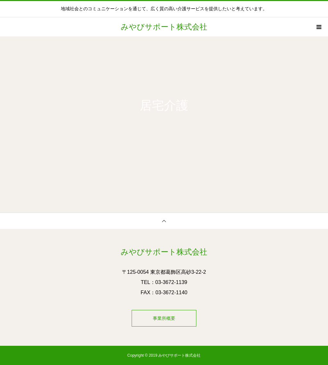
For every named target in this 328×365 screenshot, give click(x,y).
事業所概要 (164, 318)
